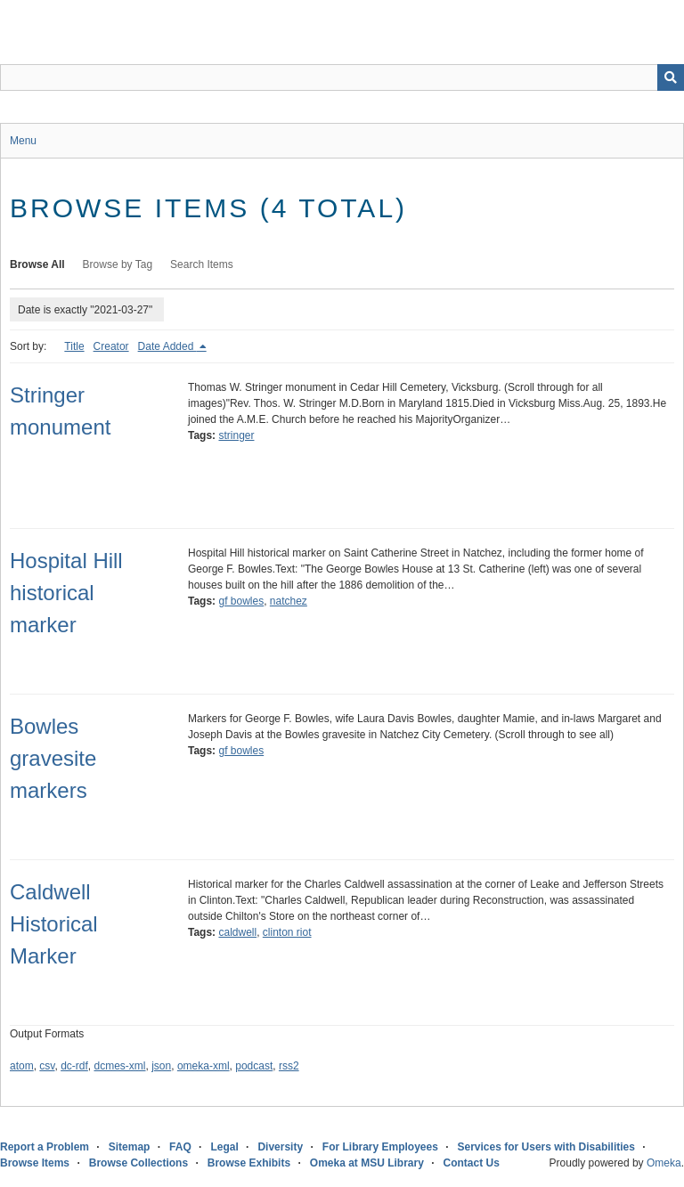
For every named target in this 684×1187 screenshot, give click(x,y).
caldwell (237, 932)
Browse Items (34, 1163)
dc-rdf (74, 1066)
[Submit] (670, 77)
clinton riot (287, 932)
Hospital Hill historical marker (66, 593)
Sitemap (130, 1147)
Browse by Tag (118, 264)
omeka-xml (203, 1066)
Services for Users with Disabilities (546, 1147)
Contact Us (472, 1163)
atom (22, 1066)
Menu (23, 140)
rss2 (289, 1066)
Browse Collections (138, 1163)
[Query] (342, 77)
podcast (254, 1066)
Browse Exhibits (249, 1163)
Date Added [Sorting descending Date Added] (167, 346)
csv (46, 1066)
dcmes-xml (120, 1066)
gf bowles (241, 601)
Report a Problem (44, 1147)
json (161, 1066)
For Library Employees (380, 1147)
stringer (236, 435)
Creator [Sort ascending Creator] (111, 346)
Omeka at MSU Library (367, 1163)
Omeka (664, 1163)
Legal (224, 1147)
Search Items (201, 264)
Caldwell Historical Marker (54, 924)
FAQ (180, 1147)
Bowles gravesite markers (53, 758)
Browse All (37, 264)
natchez (288, 601)
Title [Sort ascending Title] (74, 346)
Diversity (280, 1147)
